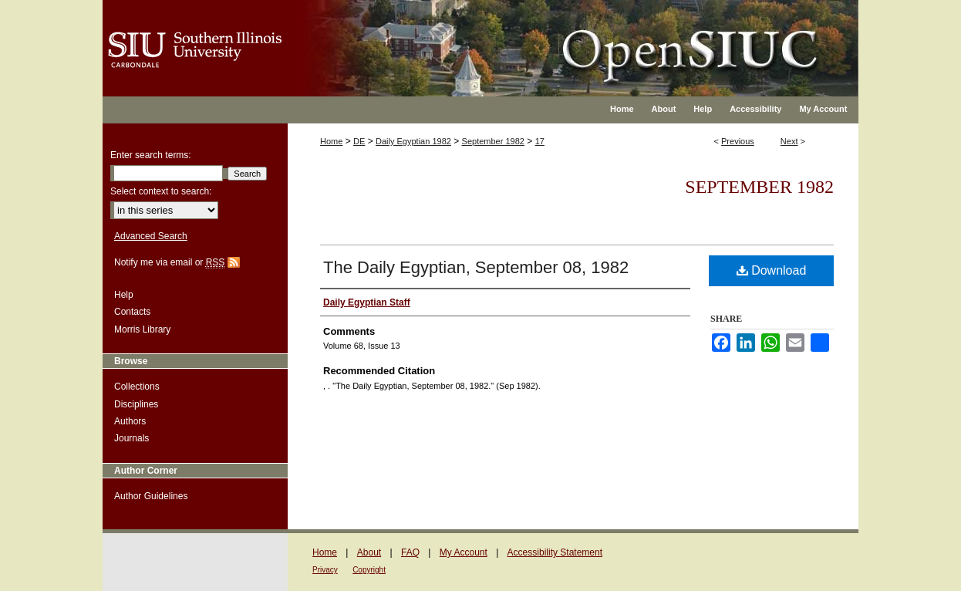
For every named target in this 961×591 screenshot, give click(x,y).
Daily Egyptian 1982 (413, 141)
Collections (137, 386)
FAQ (410, 552)
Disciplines (136, 404)
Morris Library (142, 329)
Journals (131, 438)
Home (331, 141)
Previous (737, 141)
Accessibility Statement (554, 552)
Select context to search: (160, 191)
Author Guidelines (150, 496)
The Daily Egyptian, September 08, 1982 (476, 267)
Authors (130, 421)
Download (772, 270)
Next (789, 141)
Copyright (369, 570)
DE (359, 141)
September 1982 (493, 141)
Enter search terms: (150, 155)
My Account (463, 552)
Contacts (132, 311)
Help (123, 294)
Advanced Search (150, 236)
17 (540, 141)
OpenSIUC (530, 38)
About (369, 552)
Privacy (325, 570)
